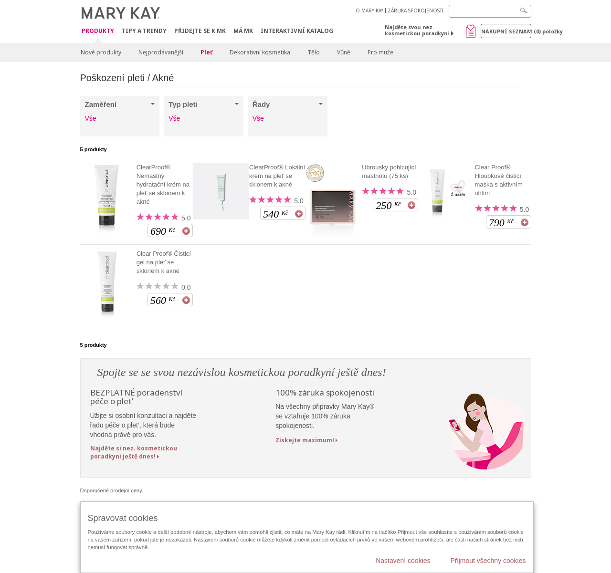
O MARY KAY (369, 10)
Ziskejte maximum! (304, 440)
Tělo (313, 52)
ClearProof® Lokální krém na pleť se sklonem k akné (277, 176)
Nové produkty (101, 52)
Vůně (343, 52)
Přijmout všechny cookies (488, 560)
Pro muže (380, 52)
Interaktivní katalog (297, 31)
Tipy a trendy (144, 31)
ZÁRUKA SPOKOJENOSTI (415, 10)
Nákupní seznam (506, 31)
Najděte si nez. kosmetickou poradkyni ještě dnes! (133, 452)
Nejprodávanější (160, 52)
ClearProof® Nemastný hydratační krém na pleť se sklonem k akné (163, 184)
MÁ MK (243, 31)
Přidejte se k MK (200, 31)
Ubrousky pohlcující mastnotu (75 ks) (389, 171)
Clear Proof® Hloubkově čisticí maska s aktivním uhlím (498, 180)
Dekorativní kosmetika (260, 52)
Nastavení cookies (403, 560)
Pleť (206, 52)
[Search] (490, 11)
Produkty (98, 31)
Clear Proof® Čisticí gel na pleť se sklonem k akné (164, 262)
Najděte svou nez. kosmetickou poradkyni (417, 30)
